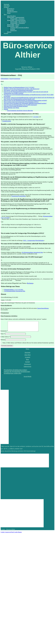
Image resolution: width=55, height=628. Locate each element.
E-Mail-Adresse (5, 338)
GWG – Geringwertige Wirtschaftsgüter (33, 240)
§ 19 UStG (35, 116)
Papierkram (13, 30)
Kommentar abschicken (6, 347)
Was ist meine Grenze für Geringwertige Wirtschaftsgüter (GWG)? (21, 102)
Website (3, 341)
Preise (8, 13)
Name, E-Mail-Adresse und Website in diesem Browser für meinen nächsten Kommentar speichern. (28, 344)
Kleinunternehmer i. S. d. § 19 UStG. (13, 289)
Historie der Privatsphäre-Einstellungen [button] (17, 373)
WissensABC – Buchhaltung (18, 21)
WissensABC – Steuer (13, 24)
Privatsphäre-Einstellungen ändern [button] (15, 372)
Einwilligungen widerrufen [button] (12, 375)
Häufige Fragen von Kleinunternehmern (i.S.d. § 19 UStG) (19, 87)
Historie (6, 109)
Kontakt (6, 33)
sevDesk (12, 29)
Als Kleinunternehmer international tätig (32, 252)
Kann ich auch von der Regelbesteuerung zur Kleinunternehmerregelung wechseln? (25, 100)
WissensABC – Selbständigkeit (15, 17)
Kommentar (4, 333)
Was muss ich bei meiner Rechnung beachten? (16, 106)
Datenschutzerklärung (43, 308)
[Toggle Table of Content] (2, 84)
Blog (5, 14)
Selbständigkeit (5, 78)
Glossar (9, 32)
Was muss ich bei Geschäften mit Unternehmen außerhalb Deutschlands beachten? (25, 103)
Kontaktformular (6, 121)
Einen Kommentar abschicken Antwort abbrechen (20, 110)
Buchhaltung (10, 8)
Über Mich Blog (11, 16)
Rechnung (30, 283)
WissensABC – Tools (12, 26)
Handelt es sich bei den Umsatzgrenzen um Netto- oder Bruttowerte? (21, 88)
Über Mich (7, 6)
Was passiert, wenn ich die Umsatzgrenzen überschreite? (18, 90)
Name (3, 335)
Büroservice (10, 10)
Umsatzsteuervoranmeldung (18, 196)
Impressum (27, 366)
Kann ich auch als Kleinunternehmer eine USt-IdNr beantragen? (20, 104)
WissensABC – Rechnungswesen (16, 20)
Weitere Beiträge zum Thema (11, 107)
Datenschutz (27, 368)
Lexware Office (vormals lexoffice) (19, 27)
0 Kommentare (16, 78)
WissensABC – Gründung (17, 19)
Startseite (6, 4)
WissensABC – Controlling (17, 23)
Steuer (11, 78)
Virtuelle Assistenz (12, 11)
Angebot (6, 7)
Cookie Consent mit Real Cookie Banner (11, 534)
